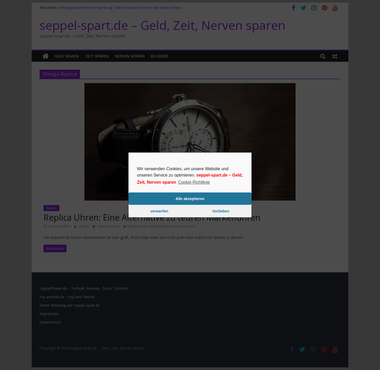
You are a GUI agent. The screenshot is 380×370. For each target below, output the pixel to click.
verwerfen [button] (159, 211)
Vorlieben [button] (220, 211)
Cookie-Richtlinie (194, 182)
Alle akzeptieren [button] (190, 199)
